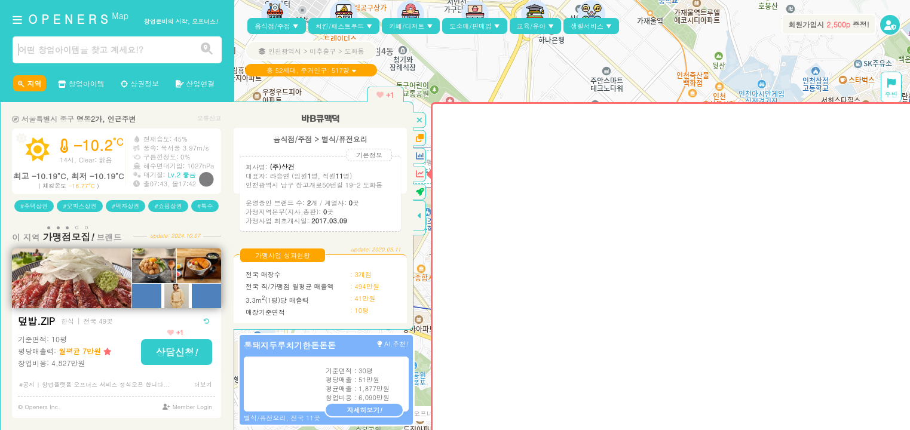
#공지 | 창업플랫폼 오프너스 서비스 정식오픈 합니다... (94, 384)
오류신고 (209, 118)
